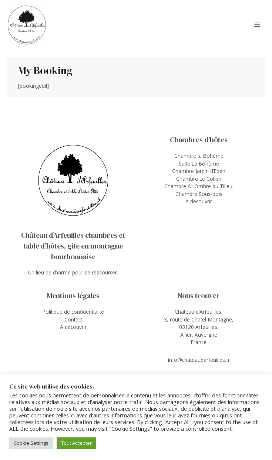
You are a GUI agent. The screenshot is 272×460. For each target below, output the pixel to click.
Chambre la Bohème (199, 155)
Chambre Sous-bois (198, 193)
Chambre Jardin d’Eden (198, 170)
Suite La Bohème (199, 163)
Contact (73, 319)
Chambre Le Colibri (198, 178)
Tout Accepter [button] (76, 443)
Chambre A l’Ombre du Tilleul (199, 186)
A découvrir (198, 201)
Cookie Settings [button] (31, 443)
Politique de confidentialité (73, 311)
